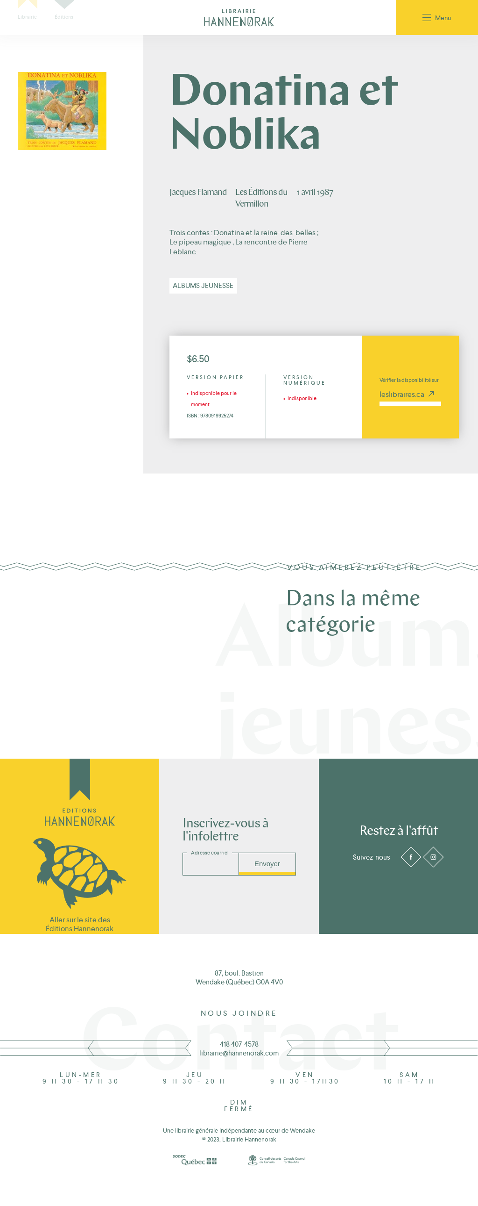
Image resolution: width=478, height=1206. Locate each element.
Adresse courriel (210, 852)
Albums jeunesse (203, 285)
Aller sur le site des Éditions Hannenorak (79, 924)
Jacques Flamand (198, 192)
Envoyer (267, 864)
